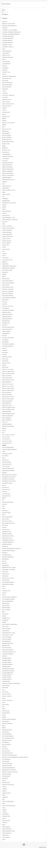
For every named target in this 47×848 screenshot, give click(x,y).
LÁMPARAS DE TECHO (6, 531)
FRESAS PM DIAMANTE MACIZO (8, 413)
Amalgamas (4, 108)
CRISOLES (4, 207)
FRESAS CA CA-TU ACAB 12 (7, 369)
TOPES (3, 803)
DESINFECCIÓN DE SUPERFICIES (8, 268)
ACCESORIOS (4, 27)
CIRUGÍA (3, 192)
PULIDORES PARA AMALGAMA (8, 668)
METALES (4, 561)
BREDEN (3, 146)
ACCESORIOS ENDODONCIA (7, 38)
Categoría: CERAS (5, 245)
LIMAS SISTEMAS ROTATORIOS (8, 523)
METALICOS (4, 563)
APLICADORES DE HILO (6, 78)
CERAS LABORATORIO (6, 186)
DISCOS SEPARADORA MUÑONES (9, 297)
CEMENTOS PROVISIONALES (8, 169)
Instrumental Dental (6, 493)
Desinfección (4, 304)
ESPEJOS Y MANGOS (6, 331)
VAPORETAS (4, 822)
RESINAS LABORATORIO (7, 729)
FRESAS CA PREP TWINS (7, 377)
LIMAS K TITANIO (5, 519)
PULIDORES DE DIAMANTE (7, 664)
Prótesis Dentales (5, 704)
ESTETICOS (4, 335)
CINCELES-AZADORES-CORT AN (8, 190)
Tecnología (4, 812)
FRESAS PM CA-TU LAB (6, 405)
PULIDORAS (4, 656)
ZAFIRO (3, 839)
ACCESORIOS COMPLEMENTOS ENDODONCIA (11, 32)
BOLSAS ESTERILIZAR (6, 135)
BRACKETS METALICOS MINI (7, 141)
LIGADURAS (4, 504)
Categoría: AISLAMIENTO (7, 230)
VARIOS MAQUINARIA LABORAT (8, 831)
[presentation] (24, 6)
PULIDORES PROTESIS (6, 677)
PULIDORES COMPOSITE (7, 662)
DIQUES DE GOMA (5, 278)
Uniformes (4, 818)
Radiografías (4, 746)
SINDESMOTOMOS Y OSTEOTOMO (9, 769)
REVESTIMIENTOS (5, 742)
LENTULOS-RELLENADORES (7, 502)
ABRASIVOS (4, 21)
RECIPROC (4, 717)
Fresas (3, 432)
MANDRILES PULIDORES (7, 533)
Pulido (3, 706)
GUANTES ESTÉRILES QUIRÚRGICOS (9, 449)
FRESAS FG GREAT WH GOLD (8, 396)
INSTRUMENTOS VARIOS (7, 483)
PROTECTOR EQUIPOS (6, 647)
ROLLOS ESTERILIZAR (6, 744)
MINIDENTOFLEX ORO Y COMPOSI (9, 567)
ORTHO (3, 586)
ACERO (3, 49)
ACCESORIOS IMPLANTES (7, 40)
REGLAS (3, 725)
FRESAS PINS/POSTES (6, 403)
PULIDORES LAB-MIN (6, 666)
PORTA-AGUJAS (5, 626)
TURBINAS (4, 810)
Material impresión (5, 573)
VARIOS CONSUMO (6, 826)
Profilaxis (4, 698)
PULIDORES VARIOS (6, 681)
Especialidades (5, 352)
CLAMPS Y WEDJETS (6, 194)
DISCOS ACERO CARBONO (7, 280)
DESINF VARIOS (5, 264)
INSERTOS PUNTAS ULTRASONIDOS (9, 474)
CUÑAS (3, 224)
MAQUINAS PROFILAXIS (7, 544)
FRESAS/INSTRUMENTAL (7, 424)
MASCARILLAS (5, 546)
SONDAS (4, 780)
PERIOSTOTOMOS (5, 603)
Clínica (3, 251)
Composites (4, 253)
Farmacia (4, 430)
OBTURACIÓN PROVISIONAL (8, 584)
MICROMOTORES (5, 565)
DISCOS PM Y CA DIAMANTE (7, 291)
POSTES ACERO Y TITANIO (7, 635)
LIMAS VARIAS (5, 525)
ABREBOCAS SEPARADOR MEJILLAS (9, 25)
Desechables (4, 302)
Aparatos (4, 114)
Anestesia (4, 110)
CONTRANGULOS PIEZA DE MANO (9, 202)
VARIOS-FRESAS (5, 835)
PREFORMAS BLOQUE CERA (7, 643)
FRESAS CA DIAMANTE (6, 375)
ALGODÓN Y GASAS (6, 72)
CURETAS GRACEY (6, 215)
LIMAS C (3, 508)
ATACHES (4, 91)
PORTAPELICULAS (5, 630)
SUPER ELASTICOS (6, 782)
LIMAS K (3, 514)
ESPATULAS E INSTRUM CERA (8, 327)
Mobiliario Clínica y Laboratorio (8, 578)
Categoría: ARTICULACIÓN (7, 236)
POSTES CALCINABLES (6, 637)
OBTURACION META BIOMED (8, 582)
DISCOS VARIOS (5, 299)
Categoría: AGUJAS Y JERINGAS (8, 228)
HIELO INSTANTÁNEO (6, 462)
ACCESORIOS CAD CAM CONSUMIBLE (9, 30)
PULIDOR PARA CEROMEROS (8, 654)
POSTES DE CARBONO (6, 639)
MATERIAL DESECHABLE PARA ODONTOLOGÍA (11, 548)
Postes (3, 689)
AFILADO (4, 59)
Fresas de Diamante (6, 439)
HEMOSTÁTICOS (5, 460)
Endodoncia (4, 348)
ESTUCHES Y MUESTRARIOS (8, 337)
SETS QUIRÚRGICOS (6, 759)
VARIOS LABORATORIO (6, 829)
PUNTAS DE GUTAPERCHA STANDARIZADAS (11, 683)
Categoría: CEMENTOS (6, 242)
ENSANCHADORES (6, 320)
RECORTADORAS (5, 721)
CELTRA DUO (4, 160)
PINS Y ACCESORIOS (6, 609)
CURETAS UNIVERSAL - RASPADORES (9, 219)
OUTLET (4, 588)
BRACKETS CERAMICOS (7, 137)
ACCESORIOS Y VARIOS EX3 (7, 46)
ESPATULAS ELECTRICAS (7, 329)
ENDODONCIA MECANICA (7, 318)
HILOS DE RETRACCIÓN (6, 464)
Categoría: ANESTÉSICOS (7, 234)
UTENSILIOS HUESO (6, 816)
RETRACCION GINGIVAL (7, 734)
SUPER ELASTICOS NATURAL (8, 784)
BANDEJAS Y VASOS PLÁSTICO (8, 122)
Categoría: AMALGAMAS (7, 232)
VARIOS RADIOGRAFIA (6, 833)
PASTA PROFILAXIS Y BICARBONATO (9, 597)
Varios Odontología (6, 837)
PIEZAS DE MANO (5, 605)
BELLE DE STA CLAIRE (6, 129)
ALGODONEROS (5, 68)
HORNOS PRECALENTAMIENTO (8, 470)
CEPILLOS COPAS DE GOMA (7, 173)
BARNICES (4, 124)
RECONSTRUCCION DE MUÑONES (9, 719)
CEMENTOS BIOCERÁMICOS (7, 162)
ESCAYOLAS (4, 325)
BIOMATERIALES (5, 131)
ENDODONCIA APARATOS (7, 314)
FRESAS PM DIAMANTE (6, 411)
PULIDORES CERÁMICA (6, 660)
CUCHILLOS (4, 213)
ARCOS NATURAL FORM (7, 84)
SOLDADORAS (5, 778)
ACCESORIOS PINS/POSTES (7, 42)
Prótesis (3, 702)
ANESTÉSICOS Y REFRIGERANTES (9, 76)
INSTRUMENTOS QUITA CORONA (9, 481)
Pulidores (4, 708)
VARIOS (3, 824)
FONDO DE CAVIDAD (6, 363)
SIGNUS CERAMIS (5, 761)
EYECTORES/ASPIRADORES (7, 346)
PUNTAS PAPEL (5, 687)
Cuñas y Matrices (5, 257)
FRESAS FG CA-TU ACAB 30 (7, 386)
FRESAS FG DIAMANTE (6, 392)
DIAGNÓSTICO (5, 272)
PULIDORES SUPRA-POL (7, 679)
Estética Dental (5, 358)
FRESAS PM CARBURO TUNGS (8, 409)
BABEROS (4, 118)
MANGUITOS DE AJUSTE (7, 538)
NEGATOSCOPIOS (5, 580)
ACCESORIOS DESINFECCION (8, 36)
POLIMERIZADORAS (6, 618)
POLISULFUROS (5, 620)
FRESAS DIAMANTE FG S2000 (8, 380)
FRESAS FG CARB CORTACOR (8, 388)
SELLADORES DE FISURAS (7, 753)
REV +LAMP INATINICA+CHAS (8, 738)
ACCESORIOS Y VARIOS (7, 44)
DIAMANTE (4, 274)
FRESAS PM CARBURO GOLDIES (8, 407)
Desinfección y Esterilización (7, 306)
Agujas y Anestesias (6, 101)
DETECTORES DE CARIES (7, 270)
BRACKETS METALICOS (6, 139)
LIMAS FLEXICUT (5, 510)
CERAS (3, 183)
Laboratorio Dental (5, 529)
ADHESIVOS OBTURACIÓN (7, 57)
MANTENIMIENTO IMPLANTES (8, 540)
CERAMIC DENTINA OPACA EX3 (8, 179)
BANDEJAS (4, 120)
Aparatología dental (6, 112)
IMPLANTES (4, 472)
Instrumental (4, 491)
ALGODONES (4, 70)
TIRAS (3, 799)
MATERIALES (4, 552)
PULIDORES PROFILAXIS (7, 675)
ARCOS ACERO (5, 80)
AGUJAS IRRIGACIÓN (6, 63)
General (3, 458)
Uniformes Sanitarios (6, 820)
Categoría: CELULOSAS (6, 240)
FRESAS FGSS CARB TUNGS (7, 398)
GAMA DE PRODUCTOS (6, 443)
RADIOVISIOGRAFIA (6, 713)
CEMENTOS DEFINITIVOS (7, 165)
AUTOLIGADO (5, 97)
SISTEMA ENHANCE (6, 776)
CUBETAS (4, 209)
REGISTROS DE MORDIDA (7, 723)
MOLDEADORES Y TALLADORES (8, 569)
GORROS (4, 445)
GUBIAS (3, 451)
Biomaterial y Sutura (6, 150)
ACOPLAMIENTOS (5, 53)
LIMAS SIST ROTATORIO (7, 521)
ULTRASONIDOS (5, 814)
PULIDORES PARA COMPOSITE (8, 670)
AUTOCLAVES (5, 93)
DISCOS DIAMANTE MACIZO (7, 287)
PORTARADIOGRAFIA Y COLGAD (8, 632)
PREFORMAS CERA (6, 645)
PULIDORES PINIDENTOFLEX (7, 673)
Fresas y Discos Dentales (7, 441)
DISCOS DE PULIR (5, 285)
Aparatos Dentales (5, 116)
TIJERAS (3, 795)
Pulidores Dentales (5, 710)
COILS (3, 196)
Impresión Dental (5, 487)
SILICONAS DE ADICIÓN (6, 765)
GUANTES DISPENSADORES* (8, 447)
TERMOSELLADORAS (6, 793)
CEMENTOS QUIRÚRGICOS (7, 171)
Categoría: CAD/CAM (6, 238)
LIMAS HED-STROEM (6, 512)
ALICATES (4, 74)
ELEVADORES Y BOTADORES (8, 310)
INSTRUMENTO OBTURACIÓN (8, 479)
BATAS (3, 127)
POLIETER (4, 616)
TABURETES (4, 788)
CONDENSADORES (6, 200)
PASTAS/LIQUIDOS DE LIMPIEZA (8, 599)
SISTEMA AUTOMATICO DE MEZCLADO (10, 772)
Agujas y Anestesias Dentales (8, 103)
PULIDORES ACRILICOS (6, 658)
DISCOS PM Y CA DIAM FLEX (7, 289)
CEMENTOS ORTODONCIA (7, 167)
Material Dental (5, 571)
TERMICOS (4, 791)
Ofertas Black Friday (6, 590)
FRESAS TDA (4, 422)
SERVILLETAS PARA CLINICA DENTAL (9, 755)
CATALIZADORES (5, 158)
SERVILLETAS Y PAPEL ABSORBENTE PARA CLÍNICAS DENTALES (15, 757)
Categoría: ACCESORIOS (7, 226)
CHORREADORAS (5, 188)
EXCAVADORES (5, 339)
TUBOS (3, 807)
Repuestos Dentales (6, 751)
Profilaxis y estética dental (7, 700)
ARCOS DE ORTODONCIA (7, 82)
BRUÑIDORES (4, 148)
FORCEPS (4, 365)
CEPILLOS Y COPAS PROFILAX (8, 175)
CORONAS (4, 205)
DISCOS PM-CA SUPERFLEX (7, 293)
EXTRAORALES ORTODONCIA (8, 344)
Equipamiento (4, 350)
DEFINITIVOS (4, 261)
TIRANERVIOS (5, 797)
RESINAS (4, 727)
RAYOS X (4, 715)
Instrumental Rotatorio (6, 495)
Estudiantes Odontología (7, 356)
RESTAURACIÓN (5, 732)
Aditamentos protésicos (6, 99)
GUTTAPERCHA (5, 455)
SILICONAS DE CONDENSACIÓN (8, 767)
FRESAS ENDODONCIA (6, 382)
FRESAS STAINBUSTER (6, 420)
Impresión (4, 485)
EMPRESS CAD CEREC (6, 312)
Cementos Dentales (6, 249)
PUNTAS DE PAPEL (6, 685)
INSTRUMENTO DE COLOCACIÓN (8, 476)
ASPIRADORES (5, 89)
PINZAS (3, 611)
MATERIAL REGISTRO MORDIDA (8, 550)
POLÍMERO (4, 622)
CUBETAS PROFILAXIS (6, 211)
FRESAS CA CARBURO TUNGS (8, 371)
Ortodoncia (4, 592)
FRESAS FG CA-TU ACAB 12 (7, 384)
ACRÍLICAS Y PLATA (6, 55)
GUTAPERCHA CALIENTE (7, 453)
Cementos (4, 247)
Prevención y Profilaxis (6, 694)
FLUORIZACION (5, 361)
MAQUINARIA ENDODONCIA (7, 542)
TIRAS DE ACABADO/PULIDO (8, 801)
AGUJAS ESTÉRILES (6, 61)
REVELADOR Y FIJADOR (6, 740)
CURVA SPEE (4, 221)
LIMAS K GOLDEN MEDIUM (7, 517)
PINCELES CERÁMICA (6, 607)
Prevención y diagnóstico (7, 696)
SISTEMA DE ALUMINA (6, 774)
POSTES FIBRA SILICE (6, 641)
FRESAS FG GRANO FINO (7, 394)
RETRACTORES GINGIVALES (7, 736)
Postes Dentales (5, 691)
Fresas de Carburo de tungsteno (8, 434)
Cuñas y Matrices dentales (7, 259)
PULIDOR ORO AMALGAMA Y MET (9, 651)
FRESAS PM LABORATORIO (7, 415)
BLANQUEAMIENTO (6, 133)
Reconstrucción (5, 748)
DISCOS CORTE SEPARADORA (8, 283)
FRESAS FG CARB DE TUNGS (8, 390)
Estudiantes (4, 354)
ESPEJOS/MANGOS (6, 333)
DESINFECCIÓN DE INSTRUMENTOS (9, 266)
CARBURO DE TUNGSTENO (7, 156)
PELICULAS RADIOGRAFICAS (7, 601)
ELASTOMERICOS (5, 308)
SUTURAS (4, 786)
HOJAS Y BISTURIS (6, 466)
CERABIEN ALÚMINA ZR (6, 177)
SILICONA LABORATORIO (7, 763)
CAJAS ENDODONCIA (6, 154)
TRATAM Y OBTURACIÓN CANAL (8, 805)
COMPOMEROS (5, 198)
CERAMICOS (4, 181)
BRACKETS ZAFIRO (6, 143)
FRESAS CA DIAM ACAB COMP (8, 373)
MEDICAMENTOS (5, 559)
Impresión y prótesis (6, 489)
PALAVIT (4, 595)
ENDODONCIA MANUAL (7, 316)
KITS (3, 500)
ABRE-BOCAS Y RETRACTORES (8, 23)
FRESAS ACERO (5, 367)
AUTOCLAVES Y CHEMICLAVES (8, 95)
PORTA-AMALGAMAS (6, 628)
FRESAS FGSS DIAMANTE (7, 401)
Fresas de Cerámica (6, 436)
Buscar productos (5, 152)
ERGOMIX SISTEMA (6, 323)
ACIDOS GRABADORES (6, 51)
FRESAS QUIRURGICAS (6, 417)
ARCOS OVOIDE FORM (6, 87)
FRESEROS (4, 428)
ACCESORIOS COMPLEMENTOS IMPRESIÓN (10, 34)
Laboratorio (4, 527)
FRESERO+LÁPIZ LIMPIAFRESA (8, 426)
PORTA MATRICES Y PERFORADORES (9, 624)
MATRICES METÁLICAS (6, 554)
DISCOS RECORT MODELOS (7, 295)
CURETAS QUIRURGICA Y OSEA (8, 217)
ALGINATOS (4, 65)
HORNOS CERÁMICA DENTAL (8, 468)
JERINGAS (4, 498)
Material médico (5, 576)
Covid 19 (3, 255)
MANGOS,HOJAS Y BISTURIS (8, 536)
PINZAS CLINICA (5, 613)
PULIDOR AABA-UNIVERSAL (7, 649)
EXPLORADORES (5, 342)
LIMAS (3, 506)
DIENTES (4, 276)
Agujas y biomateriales (6, 105)
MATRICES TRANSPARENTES (8, 557)
